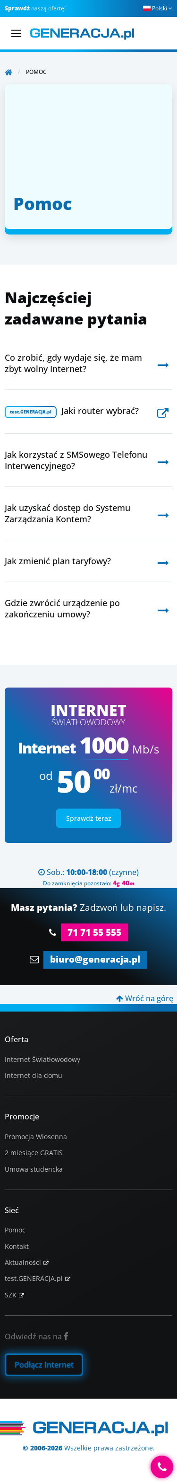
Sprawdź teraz (88, 818)
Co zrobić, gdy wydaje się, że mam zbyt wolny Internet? (73, 363)
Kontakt (17, 1246)
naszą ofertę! (35, 8)
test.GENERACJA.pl (34, 1278)
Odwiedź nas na (36, 1336)
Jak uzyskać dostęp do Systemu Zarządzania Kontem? (67, 513)
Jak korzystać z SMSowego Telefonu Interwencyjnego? (76, 460)
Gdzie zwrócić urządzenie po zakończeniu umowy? (62, 608)
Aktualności (23, 1262)
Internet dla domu (33, 1075)
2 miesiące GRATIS (34, 1152)
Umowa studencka (34, 1169)
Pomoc (15, 1229)
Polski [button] (157, 8)
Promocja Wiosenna (36, 1136)
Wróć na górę (144, 998)
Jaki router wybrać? (72, 411)
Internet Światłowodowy (42, 1059)
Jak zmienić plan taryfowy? (58, 561)
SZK (11, 1294)
